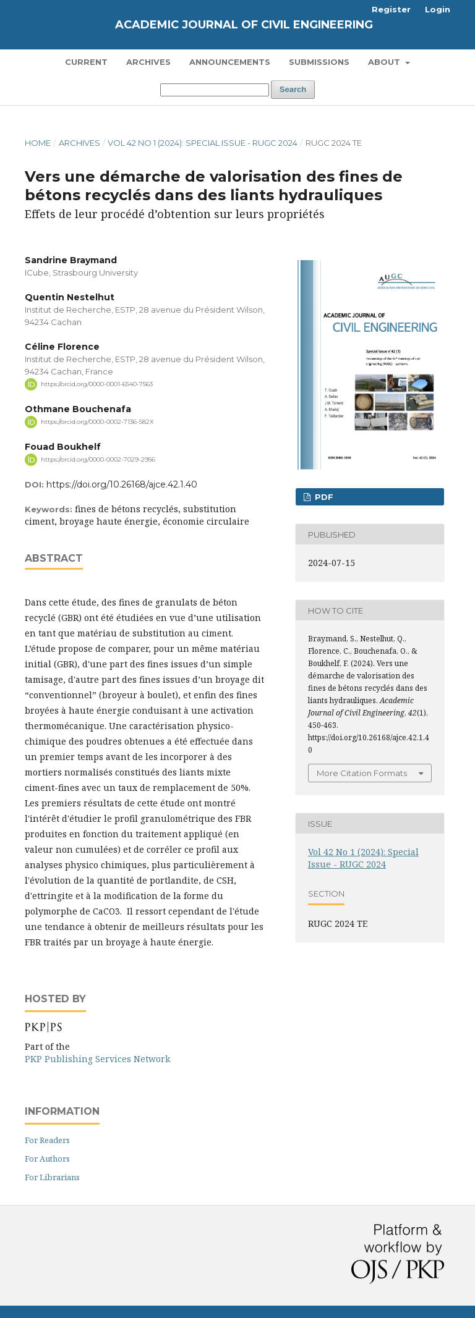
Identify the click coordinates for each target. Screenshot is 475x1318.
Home (38, 143)
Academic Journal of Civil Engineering (244, 25)
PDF (322, 497)
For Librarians (52, 1177)
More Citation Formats (362, 773)
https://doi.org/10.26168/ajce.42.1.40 (121, 484)
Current (86, 62)
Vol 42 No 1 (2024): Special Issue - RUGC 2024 (202, 143)
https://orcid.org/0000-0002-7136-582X (97, 422)
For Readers (47, 1140)
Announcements (229, 62)
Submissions (319, 62)
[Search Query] (214, 89)
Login (437, 9)
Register (391, 9)
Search (293, 89)
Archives (148, 62)
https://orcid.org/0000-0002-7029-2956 (98, 459)
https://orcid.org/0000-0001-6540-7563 (97, 384)
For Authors (47, 1158)
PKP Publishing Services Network (97, 1059)
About (385, 62)
